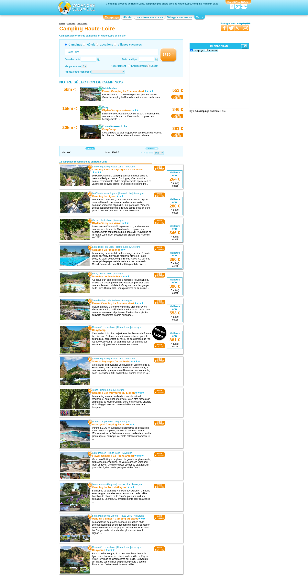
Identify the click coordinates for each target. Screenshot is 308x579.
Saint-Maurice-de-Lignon (105, 515)
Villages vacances (179, 17)
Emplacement (139, 66)
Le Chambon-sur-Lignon (104, 193)
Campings (112, 17)
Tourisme (213, 50)
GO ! (168, 55)
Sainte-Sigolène (100, 166)
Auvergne (130, 166)
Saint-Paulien (99, 300)
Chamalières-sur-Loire (103, 327)
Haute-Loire (117, 166)
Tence (95, 390)
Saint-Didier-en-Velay (103, 247)
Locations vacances (149, 17)
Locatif (154, 66)
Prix (90, 149)
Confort (152, 149)
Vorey (95, 220)
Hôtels (127, 17)
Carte (199, 17)
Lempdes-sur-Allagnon (104, 484)
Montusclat (97, 421)
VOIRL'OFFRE (177, 97)
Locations (106, 44)
